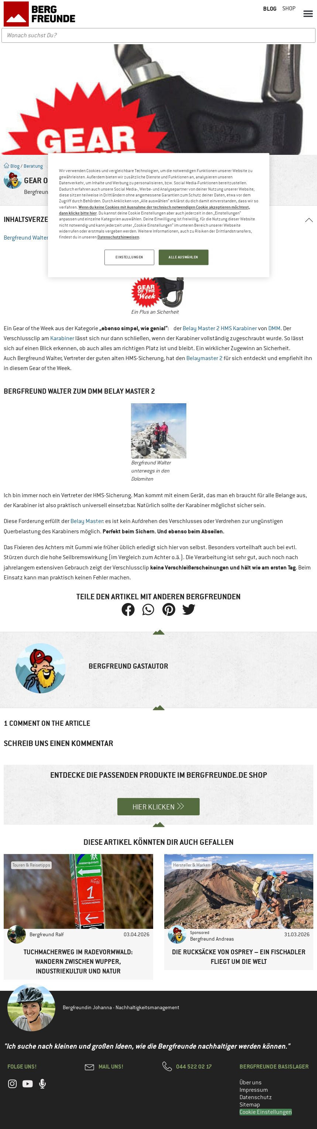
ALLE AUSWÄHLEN (183, 257)
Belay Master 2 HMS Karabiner (220, 328)
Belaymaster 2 (204, 358)
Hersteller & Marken (191, 865)
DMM (274, 328)
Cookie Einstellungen (266, 1112)
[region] (158, 215)
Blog (12, 166)
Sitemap (250, 1104)
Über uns (251, 1082)
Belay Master (86, 521)
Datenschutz (256, 1097)
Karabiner (62, 338)
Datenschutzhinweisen (118, 237)
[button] (308, 13)
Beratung (33, 166)
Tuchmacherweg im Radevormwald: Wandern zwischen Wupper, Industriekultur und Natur (78, 961)
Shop (289, 8)
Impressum (254, 1090)
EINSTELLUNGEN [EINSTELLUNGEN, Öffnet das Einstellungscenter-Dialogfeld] (129, 257)
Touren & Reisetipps (31, 865)
